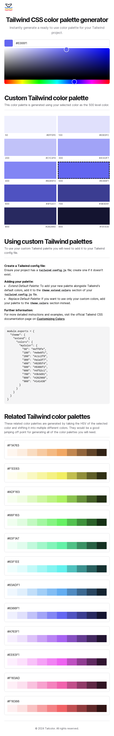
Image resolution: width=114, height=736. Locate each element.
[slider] (57, 63)
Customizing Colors (51, 319)
